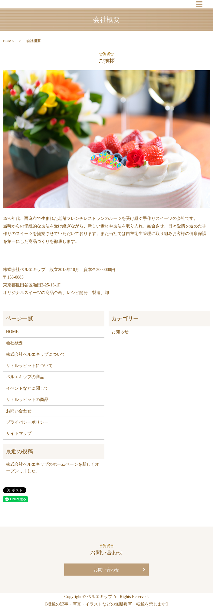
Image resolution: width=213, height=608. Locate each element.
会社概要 (14, 343)
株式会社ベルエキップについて (35, 354)
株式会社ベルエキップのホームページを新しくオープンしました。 (52, 467)
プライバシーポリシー (27, 422)
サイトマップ (18, 433)
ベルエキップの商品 (25, 377)
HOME (8, 41)
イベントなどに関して (27, 388)
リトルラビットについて (29, 365)
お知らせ (120, 331)
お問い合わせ (18, 411)
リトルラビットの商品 (27, 399)
